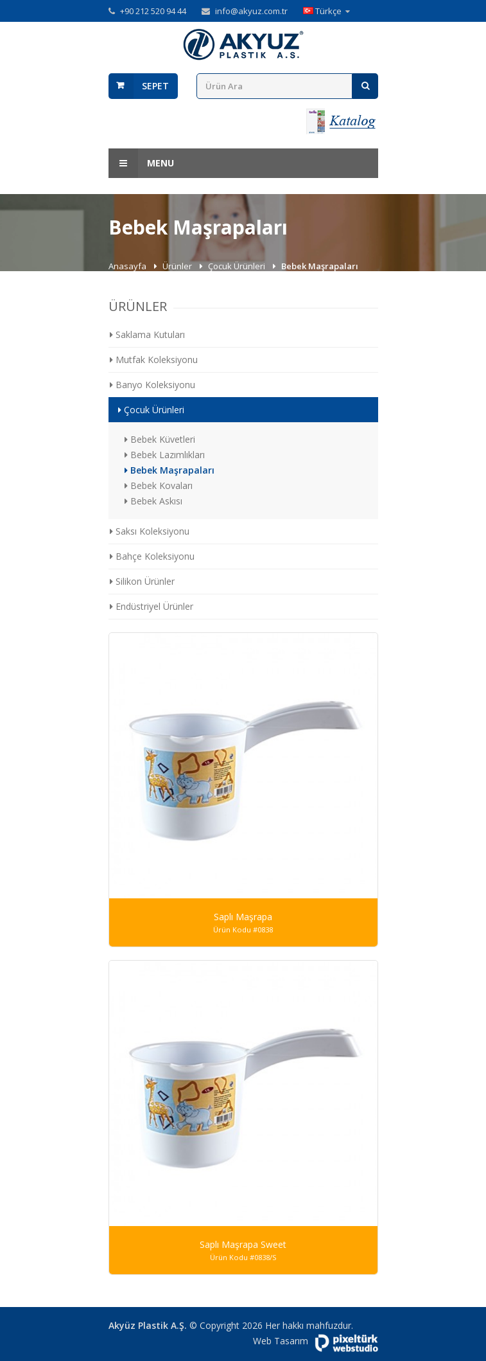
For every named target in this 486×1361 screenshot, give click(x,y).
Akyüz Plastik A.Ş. (147, 1325)
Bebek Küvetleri (160, 439)
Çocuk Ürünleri (237, 266)
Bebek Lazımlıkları (165, 455)
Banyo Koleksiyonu (152, 384)
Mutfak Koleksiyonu (154, 359)
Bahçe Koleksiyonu (152, 556)
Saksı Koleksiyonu (149, 531)
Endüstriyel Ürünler (151, 606)
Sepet (155, 86)
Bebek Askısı (153, 501)
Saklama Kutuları (147, 334)
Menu (141, 163)
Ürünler (178, 266)
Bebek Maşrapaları (169, 470)
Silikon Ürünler (142, 581)
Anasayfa (128, 266)
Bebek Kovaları (159, 485)
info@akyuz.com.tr (251, 11)
